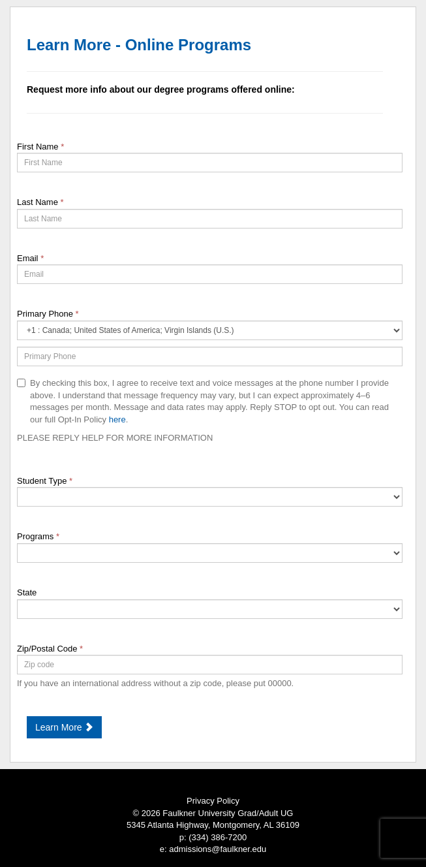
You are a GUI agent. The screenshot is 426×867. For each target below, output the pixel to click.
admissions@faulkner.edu (217, 849)
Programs (38, 536)
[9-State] (210, 609)
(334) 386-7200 (218, 837)
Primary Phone (48, 314)
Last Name (40, 202)
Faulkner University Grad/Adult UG (227, 813)
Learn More (64, 727)
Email (30, 258)
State (27, 592)
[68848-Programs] (210, 553)
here (117, 419)
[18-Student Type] (210, 497)
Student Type (44, 481)
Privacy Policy (213, 801)
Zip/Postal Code (50, 649)
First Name (40, 146)
